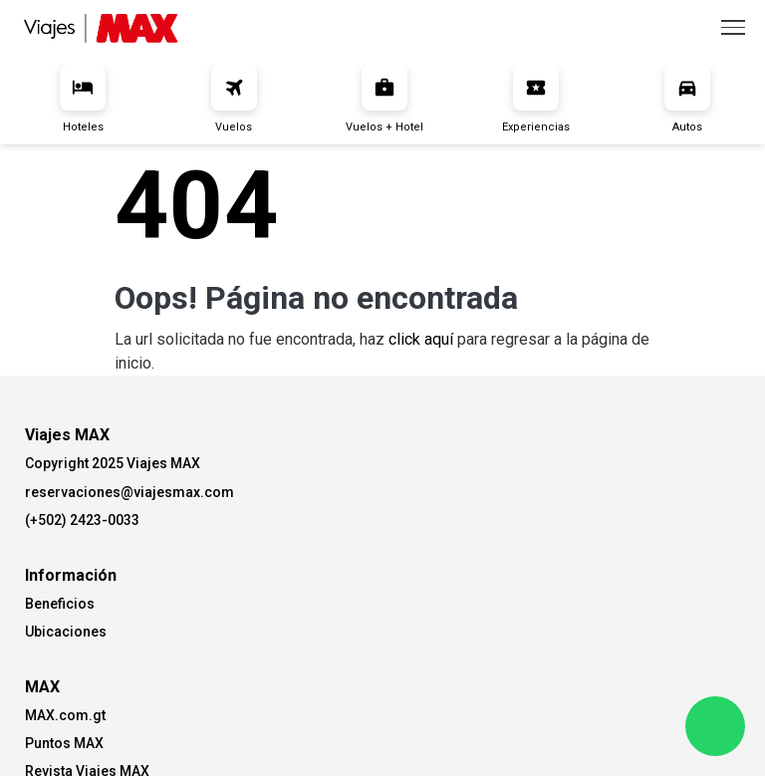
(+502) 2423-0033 (82, 520)
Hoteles (83, 99)
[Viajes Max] (100, 26)
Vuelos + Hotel (384, 99)
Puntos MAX (64, 743)
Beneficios (60, 604)
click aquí (420, 339)
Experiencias (536, 99)
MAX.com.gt (65, 715)
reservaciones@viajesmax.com (129, 492)
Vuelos (234, 99)
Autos (687, 99)
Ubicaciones (66, 632)
